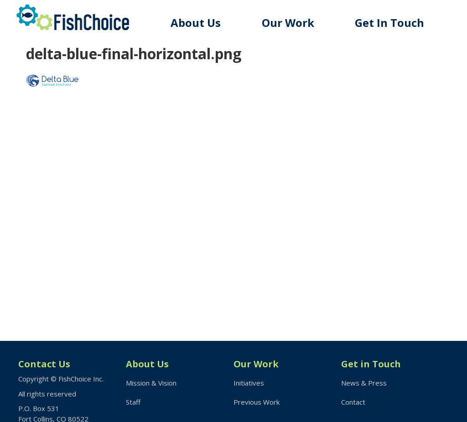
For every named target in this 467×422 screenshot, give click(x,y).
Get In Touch (389, 22)
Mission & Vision (151, 382)
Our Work (288, 22)
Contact (353, 402)
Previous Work (257, 402)
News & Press (364, 382)
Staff (133, 402)
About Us (196, 22)
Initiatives (249, 382)
